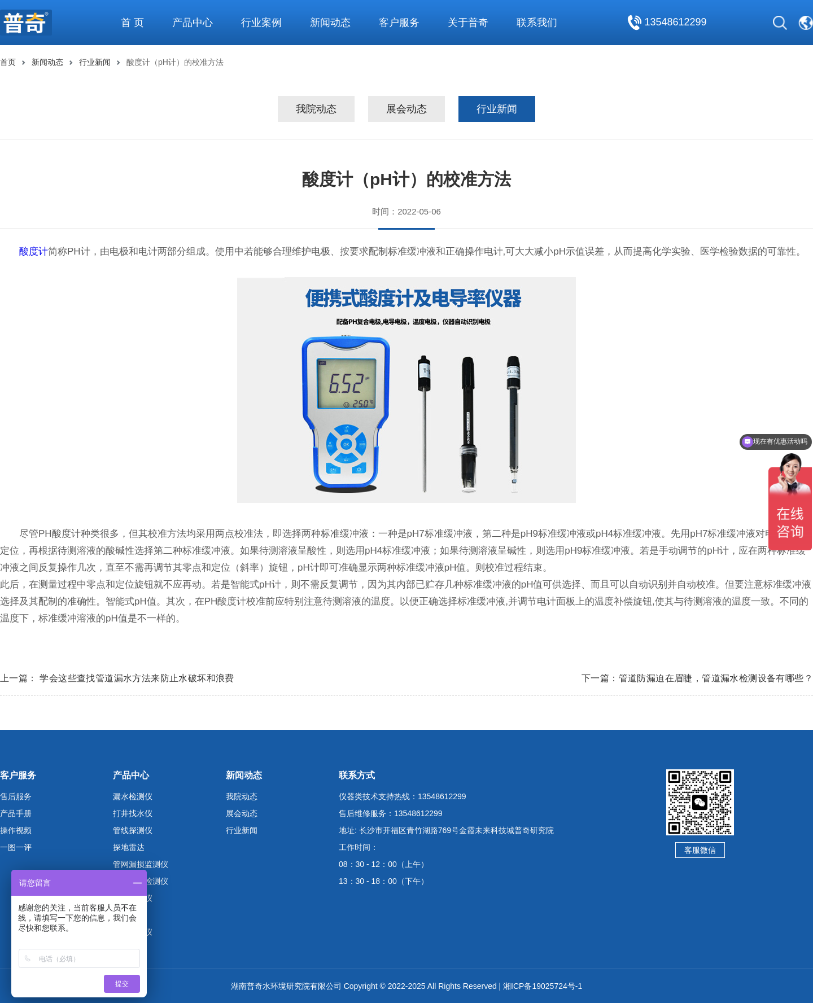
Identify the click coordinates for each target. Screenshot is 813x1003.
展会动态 (406, 109)
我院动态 (316, 109)
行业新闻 (95, 62)
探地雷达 (129, 847)
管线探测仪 (132, 830)
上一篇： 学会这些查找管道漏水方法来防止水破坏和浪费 (117, 678)
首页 (8, 62)
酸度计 (33, 251)
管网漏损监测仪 (140, 864)
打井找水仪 (132, 813)
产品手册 (16, 813)
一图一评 (16, 847)
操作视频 (16, 830)
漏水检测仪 (132, 796)
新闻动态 (47, 62)
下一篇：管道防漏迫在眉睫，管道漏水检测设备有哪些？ (697, 678)
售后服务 (16, 796)
